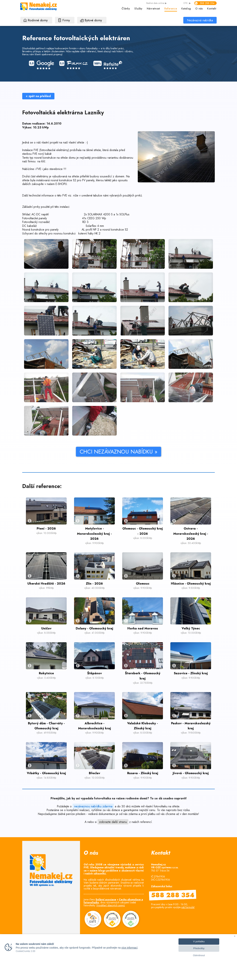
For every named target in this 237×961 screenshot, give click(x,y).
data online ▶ (156, 3)
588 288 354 (207, 3)
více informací (129, 947)
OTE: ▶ (187, 3)
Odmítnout (199, 955)
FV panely (88, 180)
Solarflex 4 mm (95, 226)
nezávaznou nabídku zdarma (93, 806)
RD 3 (85, 222)
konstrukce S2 (67, 180)
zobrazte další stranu (113, 822)
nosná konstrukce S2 (115, 229)
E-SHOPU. (62, 184)
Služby (138, 8)
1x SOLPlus (122, 214)
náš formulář (188, 907)
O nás (199, 8)
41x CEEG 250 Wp (94, 218)
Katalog (186, 8)
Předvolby (198, 948)
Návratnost (153, 8)
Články (126, 8)
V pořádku (199, 941)
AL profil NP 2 (90, 229)
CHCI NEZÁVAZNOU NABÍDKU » (64, 452)
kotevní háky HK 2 (89, 233)
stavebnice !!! (57, 169)
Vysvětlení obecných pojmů (110, 905)
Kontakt (211, 8)
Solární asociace (106, 899)
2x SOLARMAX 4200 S (98, 214)
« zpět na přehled (38, 96)
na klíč (41, 161)
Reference (170, 8)
